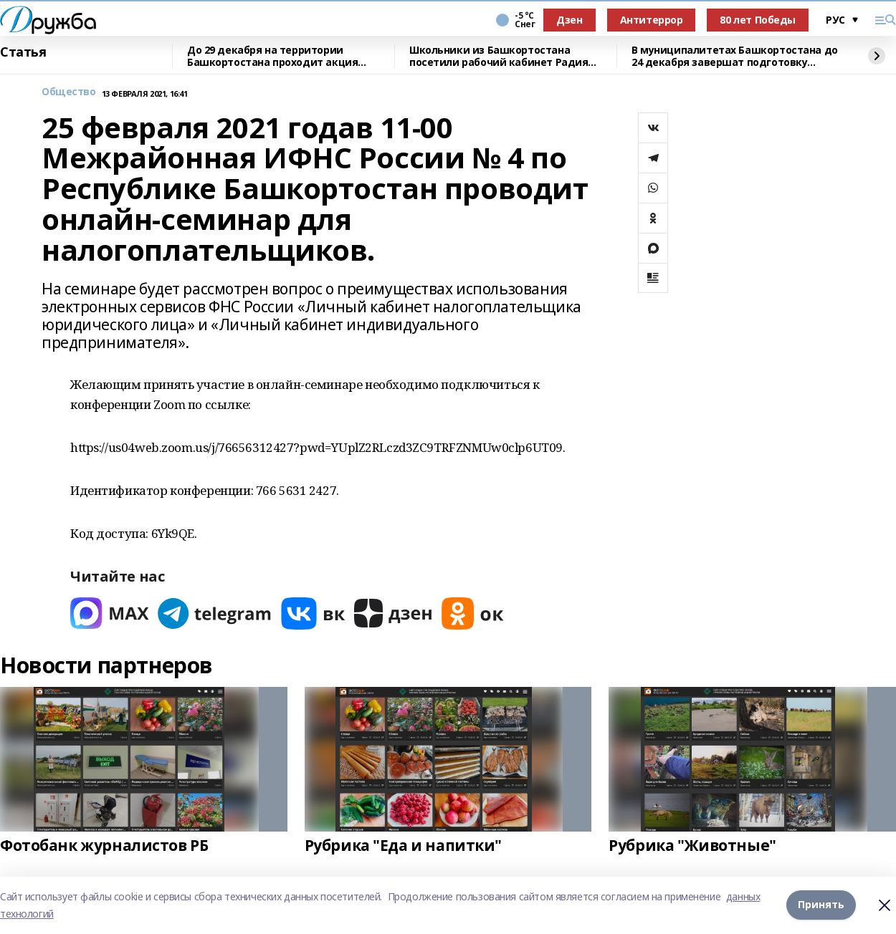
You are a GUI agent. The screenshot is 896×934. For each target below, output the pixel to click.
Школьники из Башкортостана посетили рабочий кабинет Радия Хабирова (498, 56)
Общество (69, 92)
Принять (821, 905)
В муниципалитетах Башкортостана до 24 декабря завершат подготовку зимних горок (735, 56)
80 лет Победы (758, 20)
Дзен (569, 20)
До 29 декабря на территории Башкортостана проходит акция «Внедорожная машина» (272, 56)
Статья (23, 52)
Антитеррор (651, 20)
